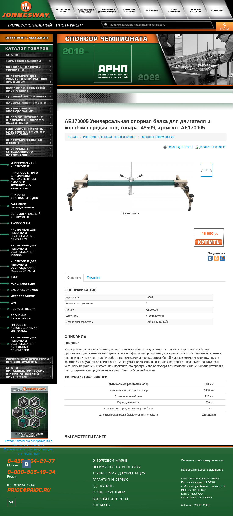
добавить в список (212, 147)
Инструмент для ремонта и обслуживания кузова (23, 250)
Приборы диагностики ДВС (24, 196)
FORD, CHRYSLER (23, 283)
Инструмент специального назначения (109, 136)
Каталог (73, 136)
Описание (74, 277)
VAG (13, 302)
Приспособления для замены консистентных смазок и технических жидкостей (24, 180)
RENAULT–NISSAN (23, 309)
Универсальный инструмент (23, 165)
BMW (14, 277)
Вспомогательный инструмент (25, 215)
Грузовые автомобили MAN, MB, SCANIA (24, 328)
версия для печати (180, 147)
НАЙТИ (224, 26)
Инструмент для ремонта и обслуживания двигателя (23, 234)
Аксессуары (20, 223)
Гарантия (93, 277)
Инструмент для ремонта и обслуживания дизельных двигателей (23, 344)
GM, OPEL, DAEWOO (24, 290)
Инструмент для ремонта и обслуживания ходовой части (23, 266)
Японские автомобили (21, 317)
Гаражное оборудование (22, 206)
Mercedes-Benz (23, 296)
